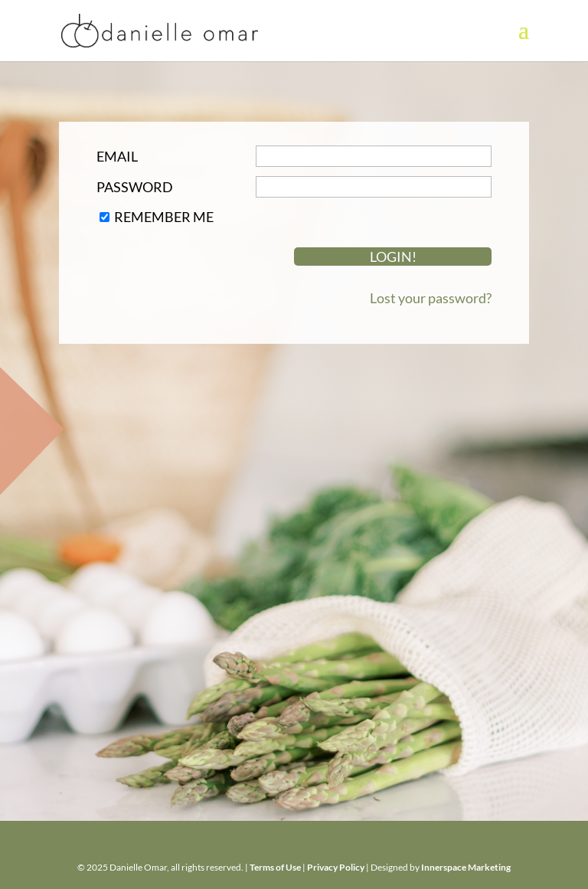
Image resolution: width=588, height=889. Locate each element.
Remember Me (164, 216)
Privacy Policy (335, 867)
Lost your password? (431, 297)
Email (117, 156)
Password (134, 186)
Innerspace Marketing (466, 867)
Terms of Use (275, 867)
